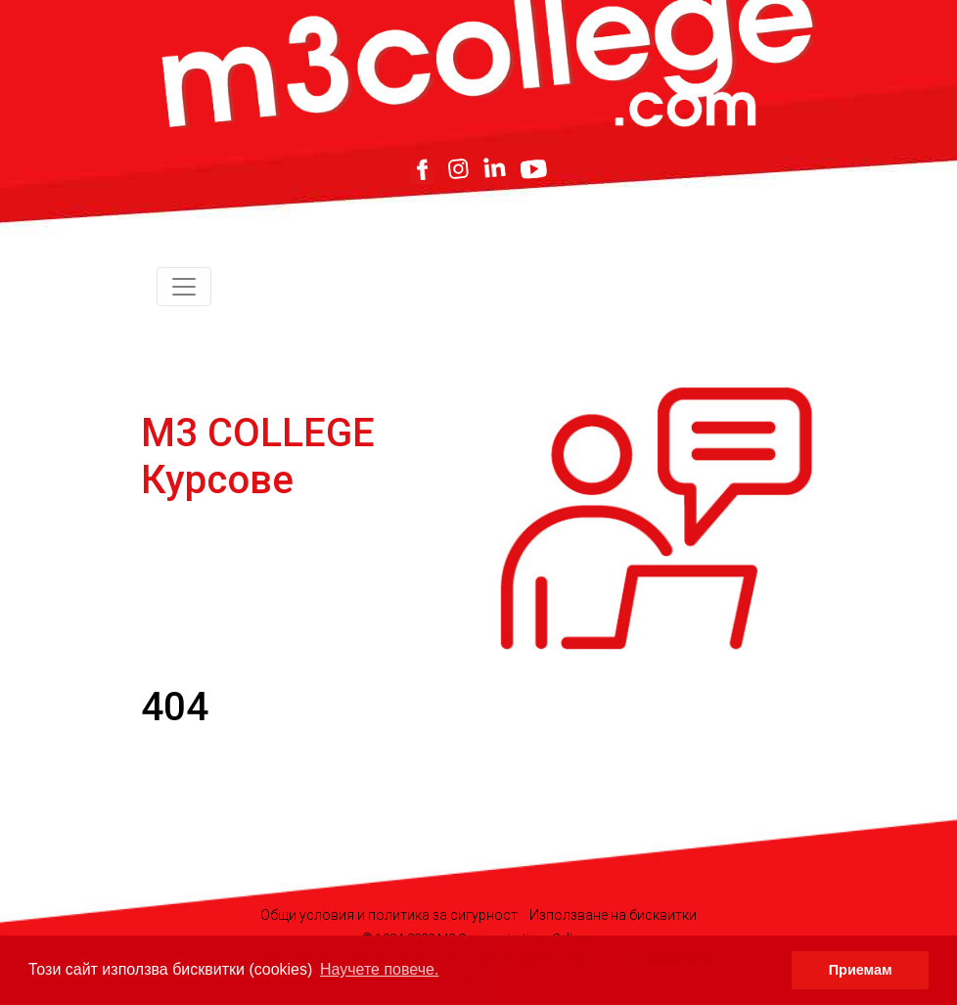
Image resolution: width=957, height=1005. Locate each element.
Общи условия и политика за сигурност (389, 915)
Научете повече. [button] (379, 969)
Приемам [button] (860, 970)
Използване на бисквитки (613, 915)
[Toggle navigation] (184, 286)
